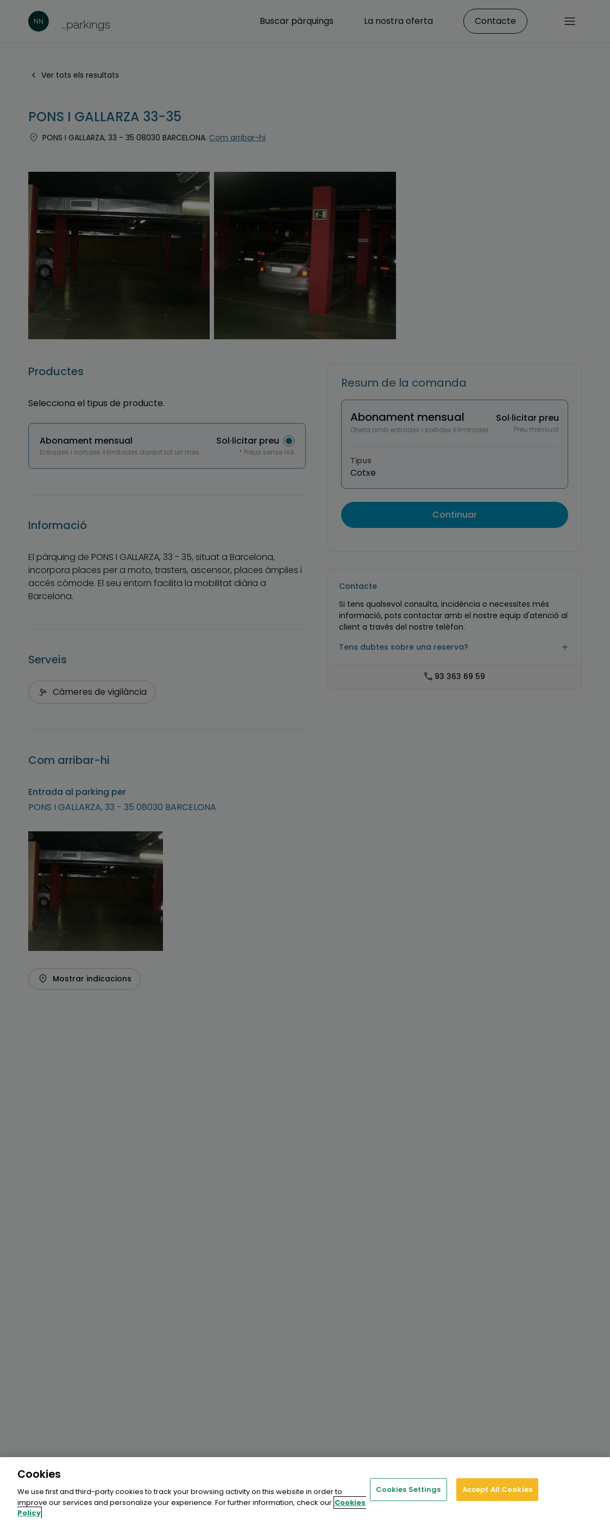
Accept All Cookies (497, 1489)
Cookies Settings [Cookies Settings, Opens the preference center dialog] (408, 1489)
